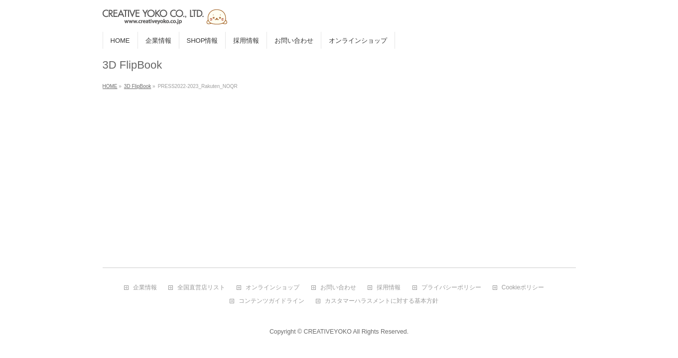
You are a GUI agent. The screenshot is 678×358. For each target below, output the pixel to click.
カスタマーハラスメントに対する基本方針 (381, 301)
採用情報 (389, 287)
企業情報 (145, 287)
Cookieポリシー (523, 287)
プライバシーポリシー (451, 287)
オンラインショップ (272, 287)
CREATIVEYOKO (328, 331)
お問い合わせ (338, 287)
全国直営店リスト (201, 287)
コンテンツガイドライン (271, 301)
